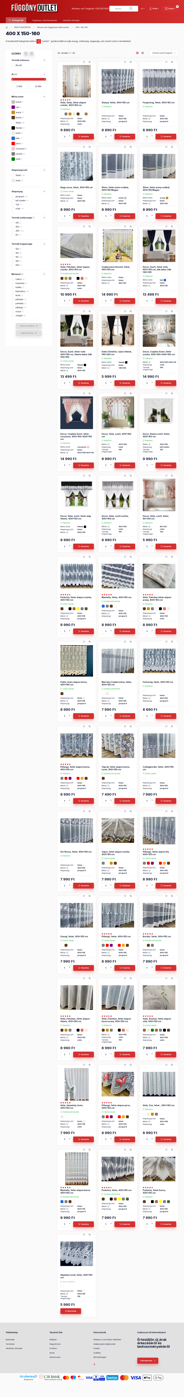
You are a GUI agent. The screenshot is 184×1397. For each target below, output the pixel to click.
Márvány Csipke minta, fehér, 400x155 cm (117, 683)
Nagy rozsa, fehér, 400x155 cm (76, 187)
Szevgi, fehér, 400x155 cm (74, 936)
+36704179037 (102, 8)
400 (20, 231)
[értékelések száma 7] (66, 764)
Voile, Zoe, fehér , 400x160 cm (159, 1105)
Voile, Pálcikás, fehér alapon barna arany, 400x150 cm (116, 1020)
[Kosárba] (83, 136)
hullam (20, 287)
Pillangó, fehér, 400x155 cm (116, 936)
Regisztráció (55, 1344)
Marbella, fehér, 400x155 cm (116, 597)
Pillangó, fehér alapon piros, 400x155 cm (116, 1106)
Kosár (52, 1353)
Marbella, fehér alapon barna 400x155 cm (75, 1191)
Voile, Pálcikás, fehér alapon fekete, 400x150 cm (75, 1020)
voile (20, 208)
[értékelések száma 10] (148, 934)
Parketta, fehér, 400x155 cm (116, 1190)
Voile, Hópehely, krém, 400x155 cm (71, 1106)
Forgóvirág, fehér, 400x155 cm (159, 102)
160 (19, 261)
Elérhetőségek (99, 1357)
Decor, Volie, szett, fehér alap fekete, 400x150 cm (75, 517)
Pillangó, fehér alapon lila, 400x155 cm (156, 853)
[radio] (142, 53)
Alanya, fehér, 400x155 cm (116, 102)
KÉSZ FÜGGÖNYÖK (22, 27)
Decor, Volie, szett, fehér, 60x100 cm (156, 517)
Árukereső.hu (28, 1379)
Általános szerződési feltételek (107, 1339)
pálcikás (21, 299)
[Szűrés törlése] (31, 53)
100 (18, 249)
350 (19, 226)
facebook (94, 1364)
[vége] (38, 86)
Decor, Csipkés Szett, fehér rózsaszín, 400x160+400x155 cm (76, 436)
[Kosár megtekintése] (170, 9)
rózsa (19, 311)
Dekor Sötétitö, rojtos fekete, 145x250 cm (117, 352)
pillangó (21, 307)
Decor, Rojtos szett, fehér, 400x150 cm (156, 435)
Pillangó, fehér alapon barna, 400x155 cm (75, 768)
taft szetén (22, 200)
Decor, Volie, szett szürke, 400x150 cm (115, 517)
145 (18, 222)
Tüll (18, 204)
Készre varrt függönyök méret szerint (53, 27)
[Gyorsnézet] (90, 62)
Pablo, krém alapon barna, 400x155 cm (73, 683)
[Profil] (154, 9)
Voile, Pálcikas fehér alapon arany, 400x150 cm (157, 598)
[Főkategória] (7, 27)
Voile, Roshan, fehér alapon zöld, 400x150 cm (157, 1020)
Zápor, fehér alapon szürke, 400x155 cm (116, 853)
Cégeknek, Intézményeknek (44, 20)
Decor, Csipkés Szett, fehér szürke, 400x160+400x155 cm (159, 352)
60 (18, 235)
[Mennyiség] (64, 136)
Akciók (19, 65)
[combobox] (123, 9)
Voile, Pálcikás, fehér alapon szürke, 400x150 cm (75, 268)
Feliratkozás (146, 1360)
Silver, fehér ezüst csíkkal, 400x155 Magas (115, 188)
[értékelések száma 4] (107, 594)
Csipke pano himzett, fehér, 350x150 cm (116, 268)
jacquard (22, 196)
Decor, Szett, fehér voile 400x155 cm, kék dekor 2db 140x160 (157, 269)
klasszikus (22, 291)
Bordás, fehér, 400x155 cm (157, 936)
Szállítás (97, 1353)
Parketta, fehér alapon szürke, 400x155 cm (76, 598)
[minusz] (70, 138)
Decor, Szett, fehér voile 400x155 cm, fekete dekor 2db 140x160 (76, 354)
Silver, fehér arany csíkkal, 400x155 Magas (156, 188)
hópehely (21, 283)
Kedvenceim (55, 1357)
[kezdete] (19, 86)
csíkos (20, 279)
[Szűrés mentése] (26, 53)
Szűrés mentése (27, 326)
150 (19, 253)
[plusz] (70, 135)
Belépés (53, 1339)
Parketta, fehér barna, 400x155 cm (154, 1191)
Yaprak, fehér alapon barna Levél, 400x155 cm (116, 768)
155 (19, 257)
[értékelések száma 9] (66, 594)
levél (19, 295)
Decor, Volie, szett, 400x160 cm (116, 435)
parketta (21, 303)
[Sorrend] (164, 53)
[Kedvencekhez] (84, 62)
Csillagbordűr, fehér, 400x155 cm (158, 768)
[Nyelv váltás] (142, 8)
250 (19, 265)
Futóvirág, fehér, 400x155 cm (158, 682)
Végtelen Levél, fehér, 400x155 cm (76, 1276)
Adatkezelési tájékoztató (104, 1344)
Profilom (53, 1348)
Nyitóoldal (10, 1339)
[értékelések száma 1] (66, 264)
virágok (21, 315)
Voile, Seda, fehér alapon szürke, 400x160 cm (73, 103)
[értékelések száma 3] (66, 100)
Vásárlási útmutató (71, 20)
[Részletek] (70, 1311)
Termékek (10, 1344)
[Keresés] (131, 8)
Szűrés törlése (27, 333)
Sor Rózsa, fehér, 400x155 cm (76, 852)
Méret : (64, 121)
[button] (16, 20)
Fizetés (96, 1348)
